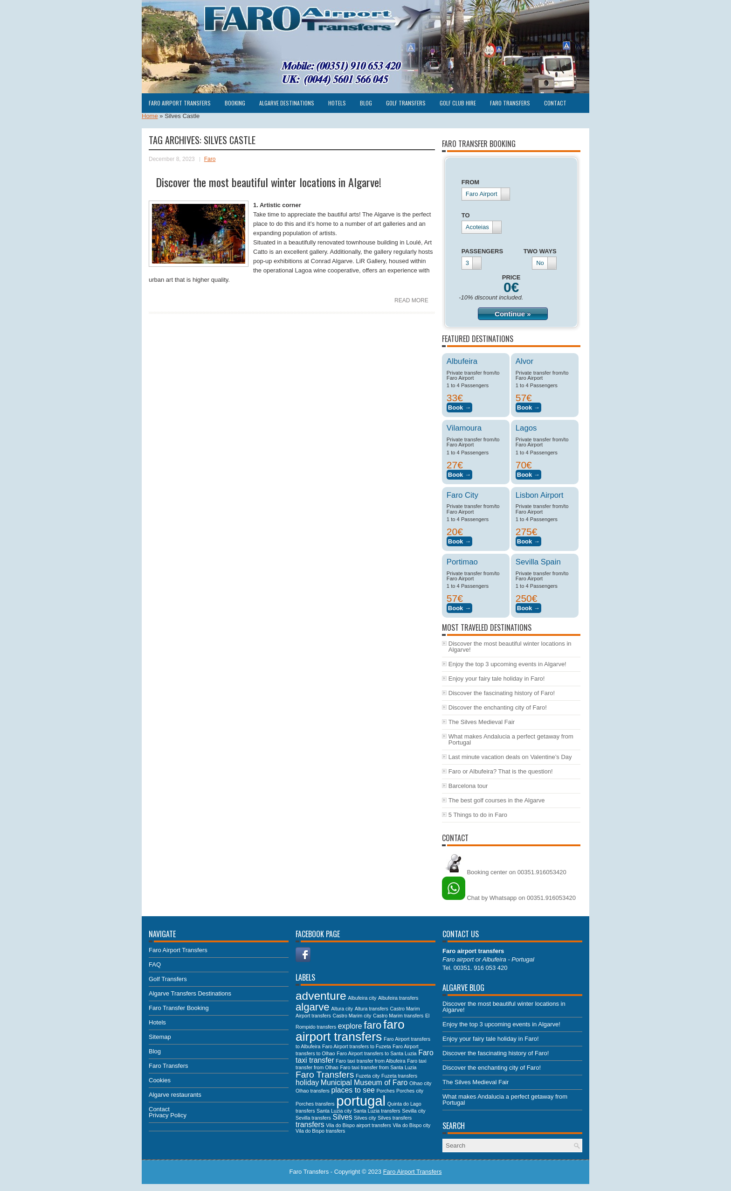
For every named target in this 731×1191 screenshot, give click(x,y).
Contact (555, 103)
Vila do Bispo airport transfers (358, 1125)
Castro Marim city (351, 1015)
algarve (313, 1007)
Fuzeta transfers (399, 1076)
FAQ (155, 964)
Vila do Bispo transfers (320, 1131)
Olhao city (420, 1083)
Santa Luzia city (334, 1111)
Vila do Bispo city (411, 1125)
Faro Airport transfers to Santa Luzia (376, 1053)
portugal (361, 1100)
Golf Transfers (406, 103)
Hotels (337, 103)
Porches (385, 1090)
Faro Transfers (510, 103)
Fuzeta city (368, 1076)
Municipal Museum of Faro (364, 1083)
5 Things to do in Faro (477, 814)
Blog (366, 103)
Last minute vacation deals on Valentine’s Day (510, 756)
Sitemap (160, 1036)
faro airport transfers (350, 1030)
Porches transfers (315, 1104)
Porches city (409, 1090)
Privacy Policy (167, 1115)
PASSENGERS (482, 251)
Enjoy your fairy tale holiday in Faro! (496, 678)
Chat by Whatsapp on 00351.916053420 (509, 897)
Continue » (513, 314)
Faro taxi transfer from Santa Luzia (378, 1067)
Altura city (342, 1008)
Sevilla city (413, 1111)
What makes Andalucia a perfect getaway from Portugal (510, 739)
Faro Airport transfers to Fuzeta (356, 1046)
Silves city (365, 1118)
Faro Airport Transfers (180, 103)
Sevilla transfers (313, 1118)
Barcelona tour (468, 785)
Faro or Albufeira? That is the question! (500, 771)
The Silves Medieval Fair (481, 721)
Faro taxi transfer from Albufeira (370, 1061)
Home (150, 115)
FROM (470, 182)
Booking (235, 103)
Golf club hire (458, 103)
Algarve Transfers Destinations (190, 993)
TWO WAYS (540, 251)
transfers (310, 1124)
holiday (307, 1083)
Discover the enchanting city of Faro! (497, 707)
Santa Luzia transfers (376, 1111)
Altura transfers (371, 1008)
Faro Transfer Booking (179, 1007)
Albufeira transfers (398, 998)
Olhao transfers (313, 1090)
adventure (321, 995)
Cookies (160, 1080)
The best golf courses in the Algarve (496, 800)
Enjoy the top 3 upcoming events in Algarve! (507, 664)
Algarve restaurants (175, 1094)
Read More (411, 300)
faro (372, 1025)
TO (466, 215)
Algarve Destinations (286, 103)
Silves (342, 1117)
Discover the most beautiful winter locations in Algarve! (268, 182)
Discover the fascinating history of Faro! (501, 693)
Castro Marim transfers (398, 1015)
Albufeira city (362, 998)
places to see (352, 1090)
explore (350, 1026)
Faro (210, 159)
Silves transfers (395, 1118)
